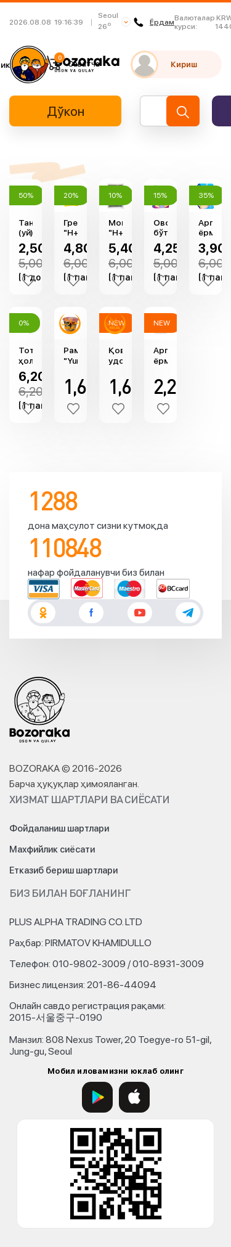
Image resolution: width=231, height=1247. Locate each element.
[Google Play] (97, 1097)
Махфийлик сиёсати (52, 849)
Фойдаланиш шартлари (59, 828)
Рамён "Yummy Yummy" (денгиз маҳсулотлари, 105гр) (70, 355)
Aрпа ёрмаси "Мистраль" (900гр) (205, 228)
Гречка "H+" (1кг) (70, 228)
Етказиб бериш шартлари (63, 870)
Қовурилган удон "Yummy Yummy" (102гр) (115, 355)
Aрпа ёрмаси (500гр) (160, 355)
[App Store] (134, 1097)
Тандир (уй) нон (25, 228)
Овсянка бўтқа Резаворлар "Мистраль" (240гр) (160, 228)
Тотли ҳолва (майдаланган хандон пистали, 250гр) (25, 355)
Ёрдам (154, 22)
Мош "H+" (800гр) (115, 228)
